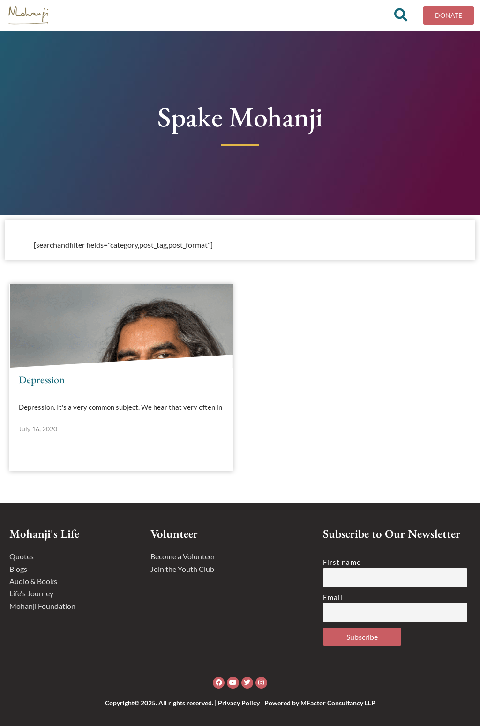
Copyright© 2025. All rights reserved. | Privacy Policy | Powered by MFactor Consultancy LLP (240, 703)
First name (342, 562)
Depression (42, 383)
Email (333, 597)
